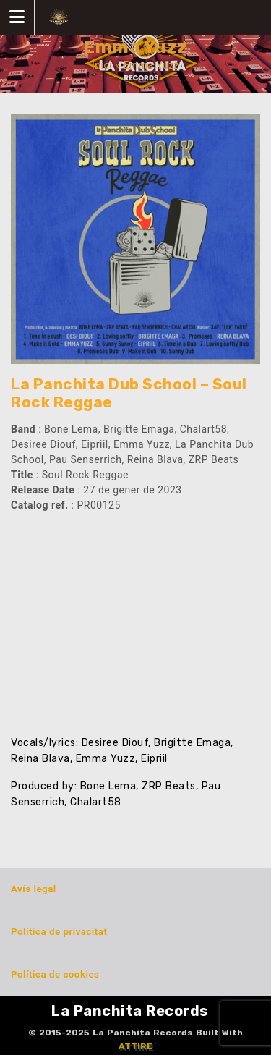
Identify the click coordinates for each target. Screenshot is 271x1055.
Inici (102, 65)
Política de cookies (55, 974)
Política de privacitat (59, 931)
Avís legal (33, 889)
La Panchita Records (129, 1011)
